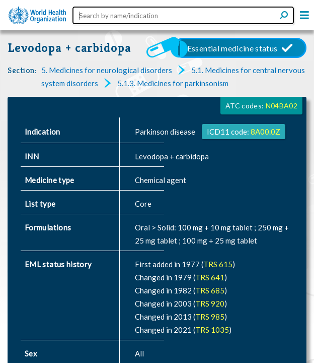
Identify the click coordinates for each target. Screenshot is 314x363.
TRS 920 (209, 303)
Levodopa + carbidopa (69, 47)
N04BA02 (281, 105)
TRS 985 (209, 316)
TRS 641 (209, 277)
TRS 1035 (212, 329)
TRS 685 (209, 290)
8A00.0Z (265, 131)
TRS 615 (217, 264)
